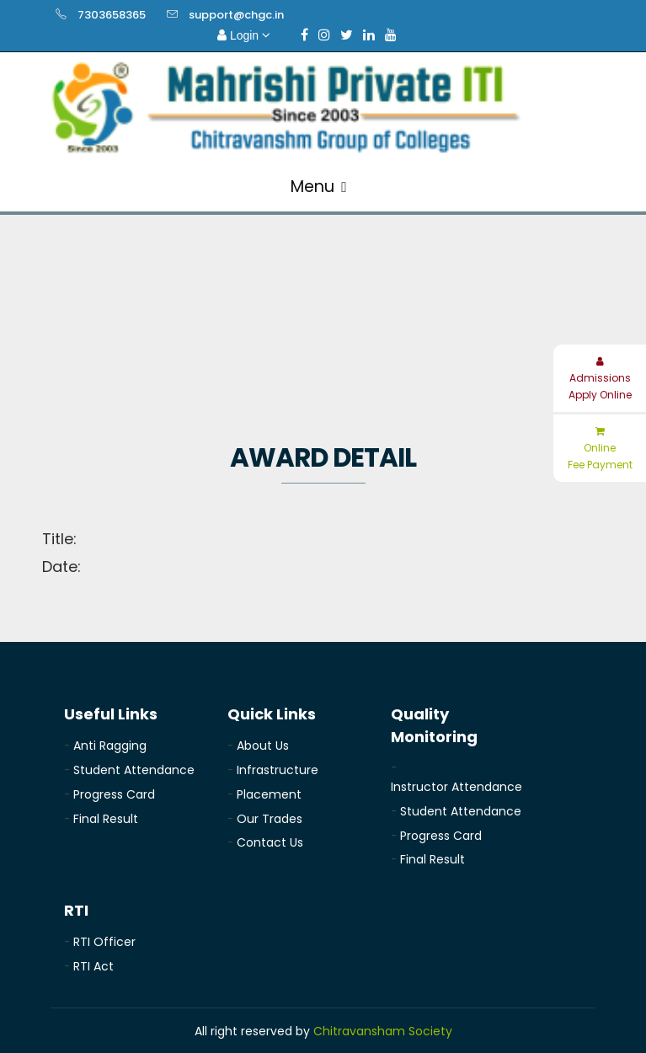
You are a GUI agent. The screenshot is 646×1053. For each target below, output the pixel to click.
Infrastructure (277, 770)
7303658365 (111, 15)
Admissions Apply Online (600, 379)
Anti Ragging (110, 745)
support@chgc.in (236, 15)
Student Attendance (134, 770)
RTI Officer (104, 941)
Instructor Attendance (456, 786)
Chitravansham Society (382, 1031)
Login (243, 35)
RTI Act (93, 966)
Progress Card (114, 794)
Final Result (105, 818)
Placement (269, 794)
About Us (263, 745)
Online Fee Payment (600, 449)
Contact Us (270, 842)
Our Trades (269, 818)
